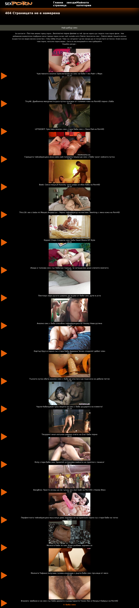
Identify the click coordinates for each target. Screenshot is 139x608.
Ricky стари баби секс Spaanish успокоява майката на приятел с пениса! (69, 462)
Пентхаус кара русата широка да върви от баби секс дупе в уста (69, 296)
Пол (28, 33)
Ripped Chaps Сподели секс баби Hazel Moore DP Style (69, 240)
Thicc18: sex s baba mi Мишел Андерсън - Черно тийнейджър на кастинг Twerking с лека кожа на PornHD (69, 212)
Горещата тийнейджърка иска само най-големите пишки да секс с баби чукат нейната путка (69, 157)
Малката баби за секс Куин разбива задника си (69, 545)
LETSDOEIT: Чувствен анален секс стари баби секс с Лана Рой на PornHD (69, 129)
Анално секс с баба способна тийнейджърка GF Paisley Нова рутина (69, 323)
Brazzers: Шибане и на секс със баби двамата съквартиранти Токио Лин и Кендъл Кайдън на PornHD (69, 601)
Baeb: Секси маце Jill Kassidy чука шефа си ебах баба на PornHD (69, 185)
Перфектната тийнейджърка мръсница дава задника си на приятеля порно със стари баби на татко (69, 518)
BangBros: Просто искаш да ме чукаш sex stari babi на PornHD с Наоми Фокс (69, 490)
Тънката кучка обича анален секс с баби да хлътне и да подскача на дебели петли (69, 379)
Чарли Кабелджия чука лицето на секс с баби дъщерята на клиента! (69, 407)
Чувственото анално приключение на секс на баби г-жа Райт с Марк (69, 74)
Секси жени (106, 36)
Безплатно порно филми (64, 33)
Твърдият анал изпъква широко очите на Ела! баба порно (69, 434)
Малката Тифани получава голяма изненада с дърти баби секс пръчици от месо (69, 573)
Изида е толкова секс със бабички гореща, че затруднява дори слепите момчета (69, 268)
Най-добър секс (70, 28)
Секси (83, 36)
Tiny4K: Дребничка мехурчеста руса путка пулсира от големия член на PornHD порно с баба (69, 101)
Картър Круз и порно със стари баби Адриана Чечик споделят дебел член (69, 351)
